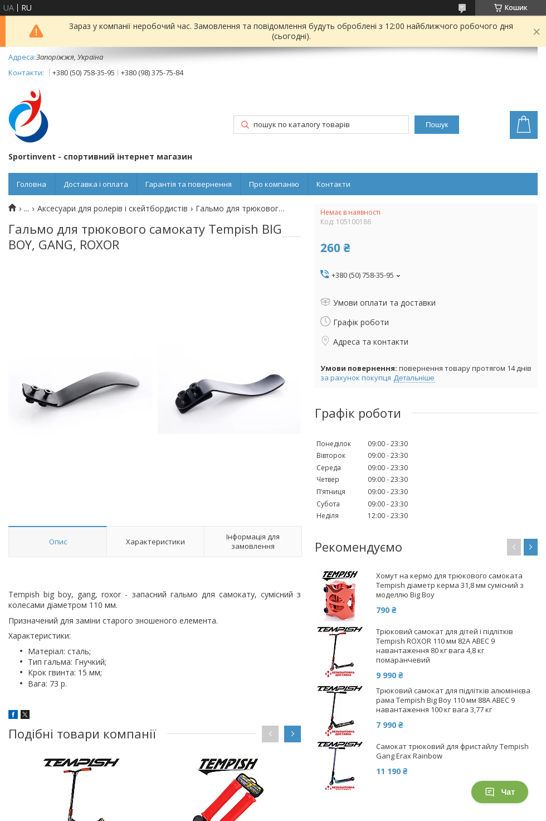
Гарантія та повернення (188, 184)
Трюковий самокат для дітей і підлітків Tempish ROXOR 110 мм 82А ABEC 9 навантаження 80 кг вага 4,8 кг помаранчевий (444, 646)
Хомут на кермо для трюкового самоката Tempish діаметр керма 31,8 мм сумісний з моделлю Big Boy (450, 585)
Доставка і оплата (96, 184)
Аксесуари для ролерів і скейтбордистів (112, 209)
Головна (31, 184)
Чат (500, 792)
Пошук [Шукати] (437, 124)
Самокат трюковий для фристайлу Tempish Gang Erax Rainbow (452, 751)
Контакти (333, 184)
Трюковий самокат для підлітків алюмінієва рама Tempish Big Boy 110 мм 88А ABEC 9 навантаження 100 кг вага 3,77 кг (453, 700)
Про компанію (274, 184)
